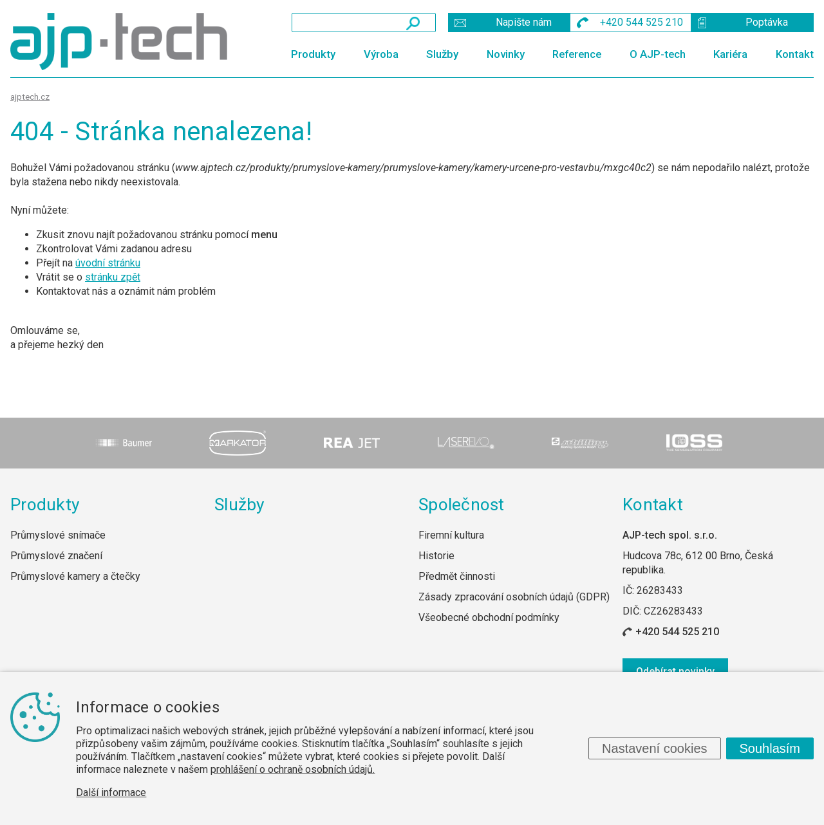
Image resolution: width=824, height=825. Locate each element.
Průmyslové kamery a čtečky (75, 576)
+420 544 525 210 (677, 632)
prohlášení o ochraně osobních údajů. (293, 769)
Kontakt (795, 54)
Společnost (461, 504)
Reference (576, 54)
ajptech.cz (30, 96)
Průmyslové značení (56, 556)
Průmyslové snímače (58, 535)
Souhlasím (770, 748)
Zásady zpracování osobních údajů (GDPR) (514, 597)
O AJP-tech (658, 54)
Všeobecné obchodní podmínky (488, 617)
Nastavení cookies (654, 748)
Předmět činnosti (456, 576)
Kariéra (730, 54)
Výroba (381, 54)
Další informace (111, 792)
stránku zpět (112, 277)
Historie (436, 556)
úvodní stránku (107, 263)
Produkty (313, 54)
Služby (442, 54)
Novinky (506, 54)
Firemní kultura (451, 535)
